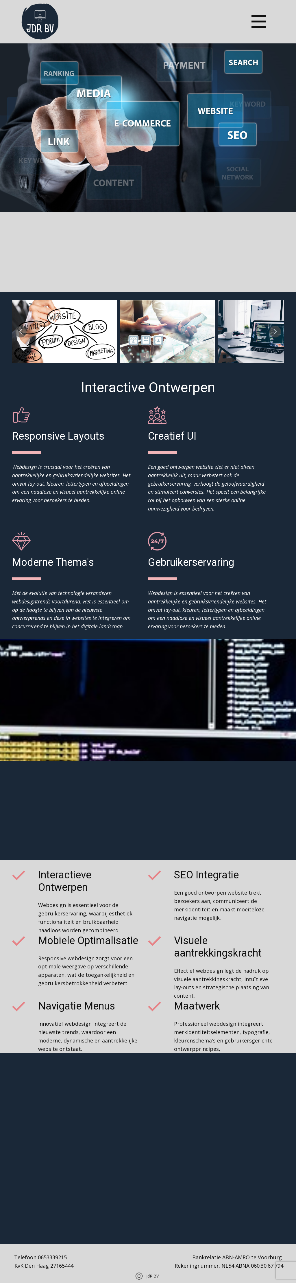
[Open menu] (259, 21)
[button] (21, 331)
